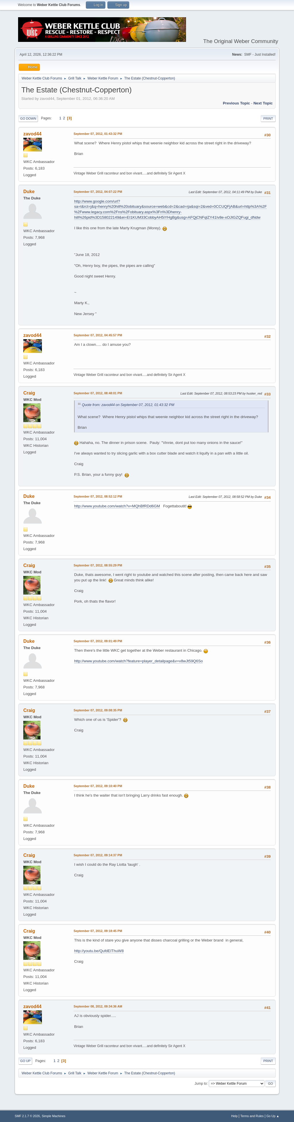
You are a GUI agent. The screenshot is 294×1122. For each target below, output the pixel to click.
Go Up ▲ (272, 1116)
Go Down (28, 118)
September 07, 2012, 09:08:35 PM (98, 710)
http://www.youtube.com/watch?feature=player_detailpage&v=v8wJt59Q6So (138, 661)
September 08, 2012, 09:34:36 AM (98, 1006)
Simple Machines (53, 1116)
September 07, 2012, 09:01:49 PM (98, 641)
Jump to (201, 1083)
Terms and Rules (252, 1116)
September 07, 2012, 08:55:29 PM (98, 565)
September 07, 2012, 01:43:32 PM (98, 133)
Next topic (263, 103)
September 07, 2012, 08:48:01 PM (98, 393)
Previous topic (236, 103)
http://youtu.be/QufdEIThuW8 (99, 951)
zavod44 (32, 133)
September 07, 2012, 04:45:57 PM (98, 335)
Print (268, 118)
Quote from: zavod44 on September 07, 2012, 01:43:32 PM (128, 405)
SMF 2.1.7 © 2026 (27, 1116)
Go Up (25, 1061)
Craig (29, 393)
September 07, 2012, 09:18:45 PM (98, 931)
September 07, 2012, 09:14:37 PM (98, 855)
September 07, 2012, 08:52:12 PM (98, 496)
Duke (28, 191)
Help (234, 1116)
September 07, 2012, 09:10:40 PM (98, 786)
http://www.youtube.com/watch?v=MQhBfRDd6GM (117, 506)
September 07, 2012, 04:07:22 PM (98, 191)
